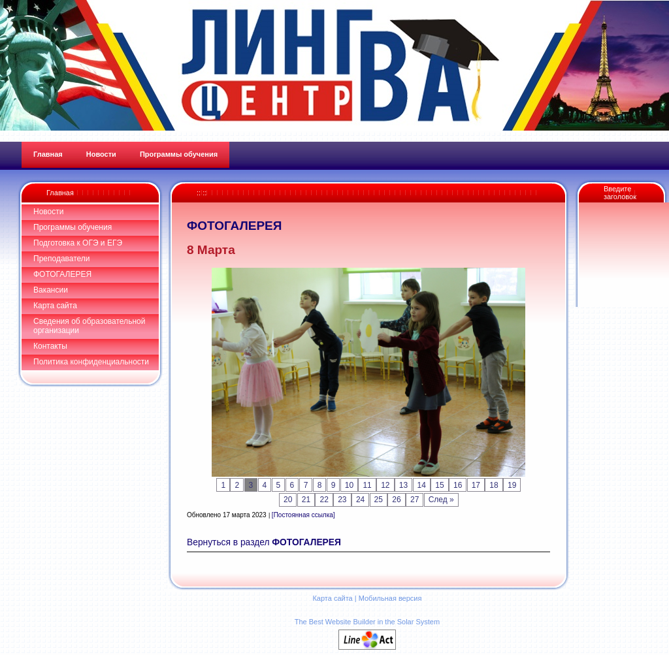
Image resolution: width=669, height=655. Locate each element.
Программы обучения (72, 227)
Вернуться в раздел (264, 542)
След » (441, 499)
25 (378, 499)
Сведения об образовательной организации (89, 326)
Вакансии (50, 290)
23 (342, 499)
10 (349, 485)
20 (288, 499)
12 (385, 485)
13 (403, 485)
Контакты (50, 346)
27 (414, 499)
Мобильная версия (390, 598)
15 (439, 485)
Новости (48, 211)
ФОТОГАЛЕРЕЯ (62, 274)
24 (360, 499)
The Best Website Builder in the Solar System (367, 622)
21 (306, 499)
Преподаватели (61, 258)
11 (367, 485)
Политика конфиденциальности (91, 361)
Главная (60, 193)
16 (457, 485)
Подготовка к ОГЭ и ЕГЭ (77, 243)
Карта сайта (55, 305)
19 (512, 485)
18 (493, 485)
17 (476, 485)
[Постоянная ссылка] (303, 515)
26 (396, 499)
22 (323, 499)
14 (421, 485)
